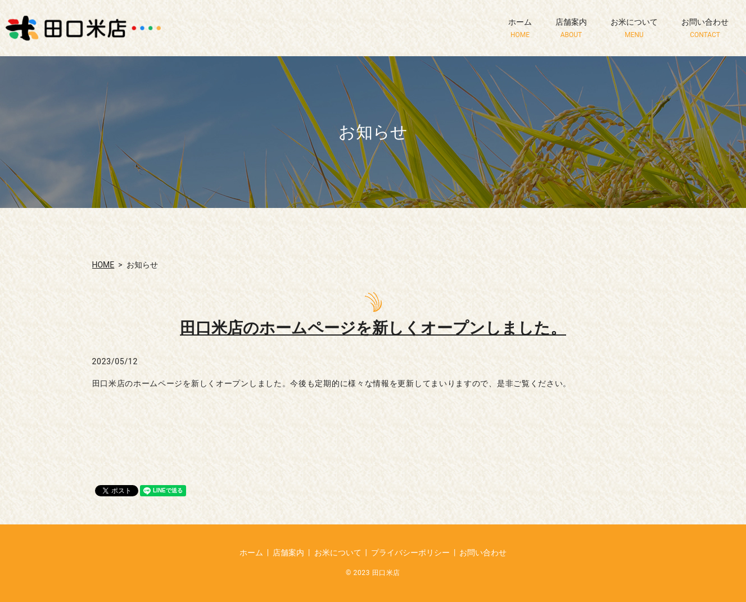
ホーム (520, 28)
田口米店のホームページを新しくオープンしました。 (373, 328)
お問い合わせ (705, 28)
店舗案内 (571, 28)
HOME (103, 264)
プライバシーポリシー (410, 552)
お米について (634, 28)
